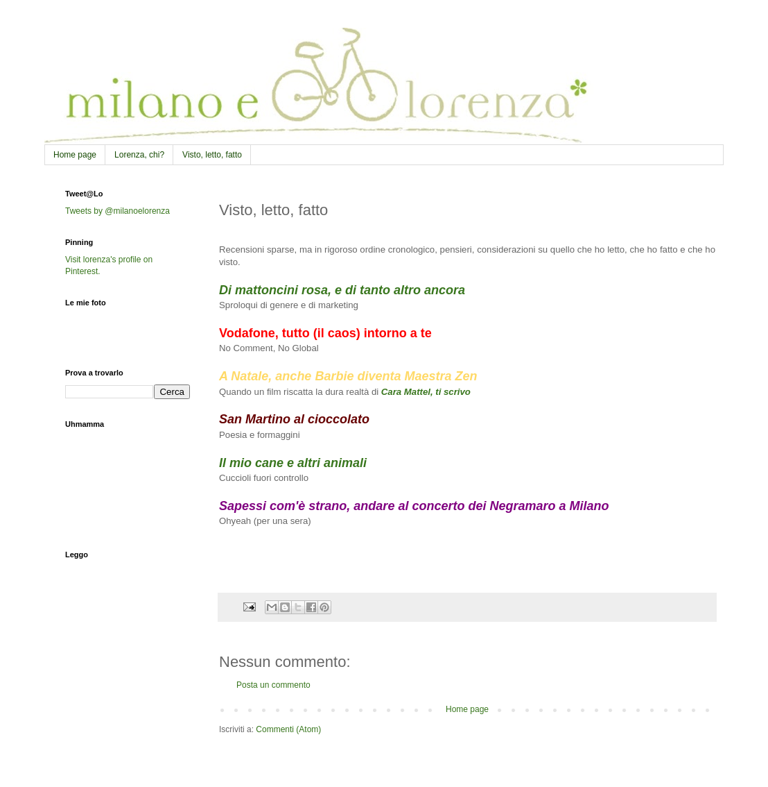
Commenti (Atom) (288, 729)
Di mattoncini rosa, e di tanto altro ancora (342, 290)
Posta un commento (273, 685)
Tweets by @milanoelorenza (117, 211)
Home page (74, 155)
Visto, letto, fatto (212, 155)
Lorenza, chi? (139, 155)
